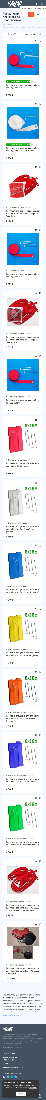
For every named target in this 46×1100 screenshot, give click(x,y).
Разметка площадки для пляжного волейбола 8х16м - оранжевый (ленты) (22, 718)
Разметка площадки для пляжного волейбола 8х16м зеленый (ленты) (22, 843)
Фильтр (11, 34)
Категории (29, 34)
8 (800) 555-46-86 (10, 1058)
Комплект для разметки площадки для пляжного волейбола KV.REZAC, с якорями (22, 971)
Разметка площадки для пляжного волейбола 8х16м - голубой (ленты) (22, 590)
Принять (21, 1094)
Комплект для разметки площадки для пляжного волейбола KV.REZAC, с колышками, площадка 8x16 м (22, 908)
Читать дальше (11, 1015)
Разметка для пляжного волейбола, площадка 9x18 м (23, 401)
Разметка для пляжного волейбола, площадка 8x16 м (23, 86)
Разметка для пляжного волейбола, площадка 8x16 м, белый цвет (23, 149)
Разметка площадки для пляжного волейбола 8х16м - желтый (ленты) (22, 654)
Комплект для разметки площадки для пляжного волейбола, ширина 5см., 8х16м (22, 340)
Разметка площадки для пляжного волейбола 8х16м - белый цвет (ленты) (22, 529)
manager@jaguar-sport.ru (13, 1067)
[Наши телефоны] (42, 4)
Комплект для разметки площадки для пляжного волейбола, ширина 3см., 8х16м (22, 213)
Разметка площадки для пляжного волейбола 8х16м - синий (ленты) (22, 780)
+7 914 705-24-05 (10, 1060)
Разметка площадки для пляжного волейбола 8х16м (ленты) (22, 464)
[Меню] (4, 4)
